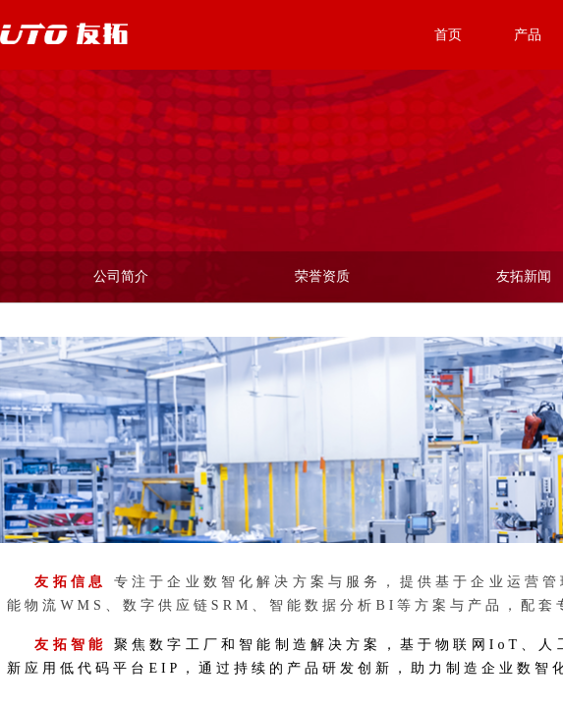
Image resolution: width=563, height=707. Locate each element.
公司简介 (120, 276)
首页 (448, 34)
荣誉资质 (322, 276)
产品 (527, 34)
